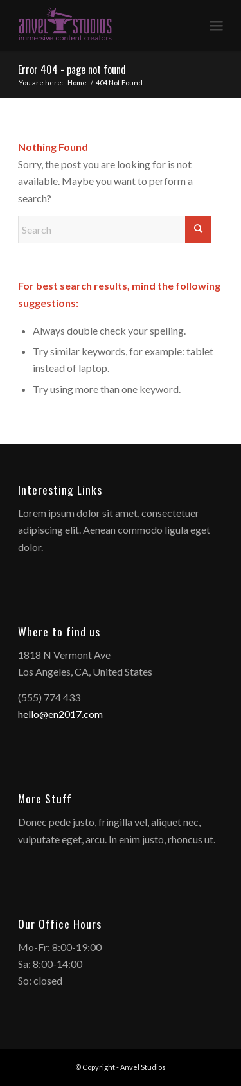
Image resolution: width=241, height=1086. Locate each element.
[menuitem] (216, 25)
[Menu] (216, 25)
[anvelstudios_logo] (100, 25)
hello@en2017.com (60, 714)
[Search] (114, 229)
